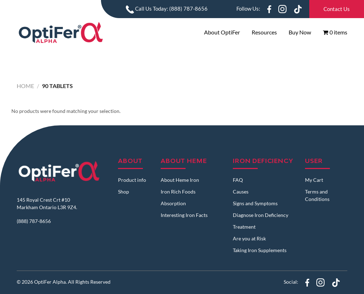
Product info (132, 180)
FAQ (238, 180)
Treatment (244, 227)
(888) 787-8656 (34, 221)
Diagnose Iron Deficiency (260, 215)
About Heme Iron (180, 180)
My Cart (314, 180)
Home (25, 85)
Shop (123, 192)
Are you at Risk (249, 238)
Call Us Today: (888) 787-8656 (167, 8)
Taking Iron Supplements (260, 250)
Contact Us (336, 9)
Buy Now (300, 32)
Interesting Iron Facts (184, 215)
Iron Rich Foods (178, 192)
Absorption (173, 203)
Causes (240, 192)
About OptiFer (222, 32)
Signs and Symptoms (255, 203)
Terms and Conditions (317, 195)
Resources (264, 32)
